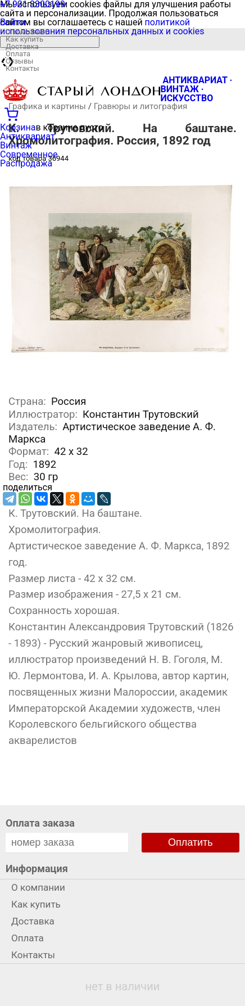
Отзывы (19, 61)
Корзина (17, 127)
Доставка (22, 46)
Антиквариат (27, 136)
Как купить (24, 39)
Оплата (18, 53)
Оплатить (190, 842)
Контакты (22, 68)
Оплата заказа (40, 823)
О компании (26, 32)
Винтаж (16, 145)
